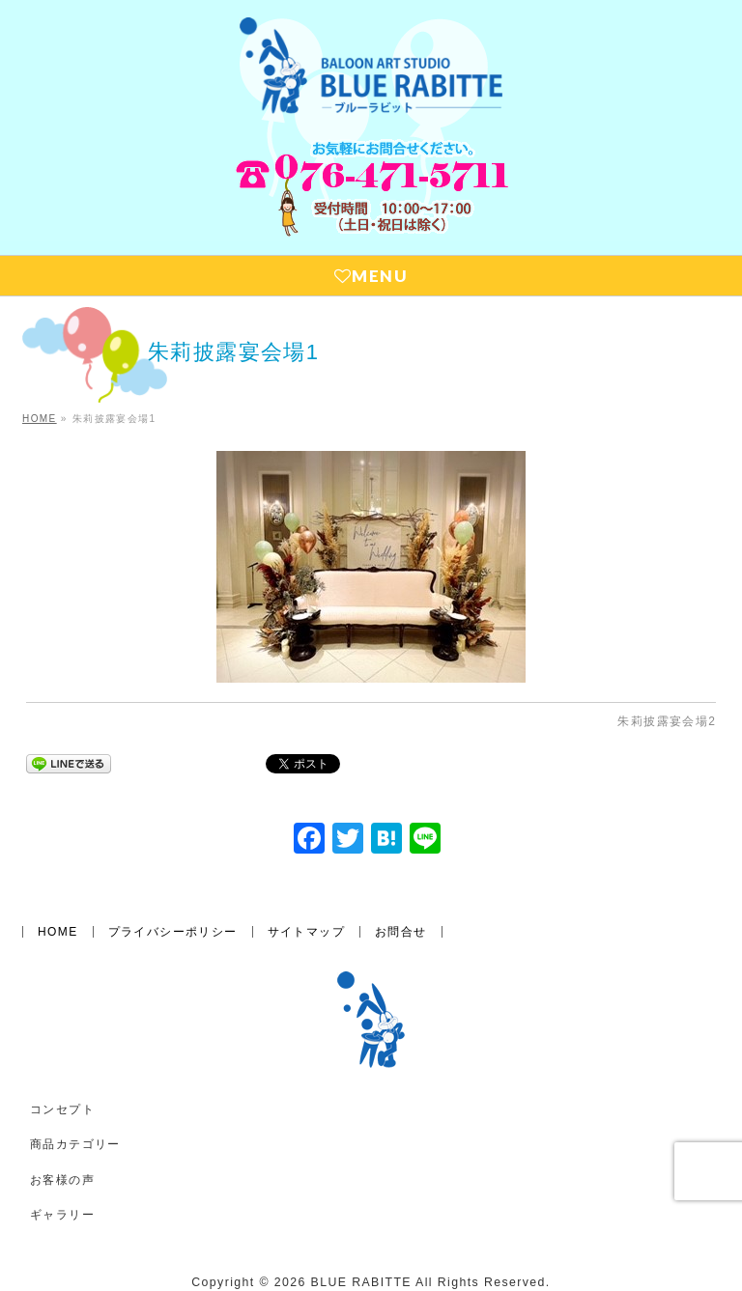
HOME (58, 932)
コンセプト (62, 1109)
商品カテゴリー (75, 1144)
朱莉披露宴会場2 (666, 721)
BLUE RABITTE (361, 1282)
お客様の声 (62, 1180)
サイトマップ (306, 932)
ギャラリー (62, 1214)
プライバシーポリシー (173, 932)
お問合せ (401, 932)
